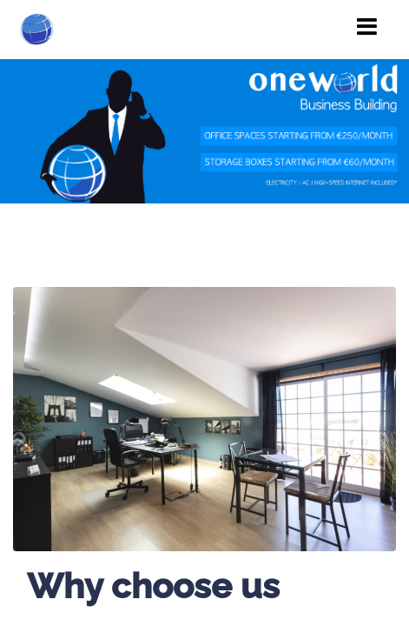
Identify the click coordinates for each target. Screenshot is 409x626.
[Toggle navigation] (367, 27)
